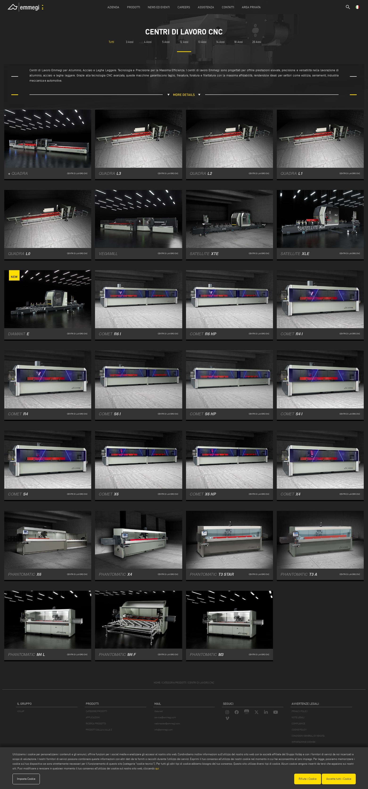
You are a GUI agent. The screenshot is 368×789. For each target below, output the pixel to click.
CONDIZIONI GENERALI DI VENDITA (308, 735)
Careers (184, 7)
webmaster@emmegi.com (167, 723)
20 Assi (256, 42)
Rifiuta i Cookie (308, 778)
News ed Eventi (159, 7)
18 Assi (238, 42)
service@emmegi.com (165, 717)
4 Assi (148, 42)
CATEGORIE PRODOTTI (96, 711)
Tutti (111, 42)
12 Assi (184, 42)
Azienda (113, 7)
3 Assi (129, 42)
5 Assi (166, 42)
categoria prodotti (174, 682)
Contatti (228, 7)
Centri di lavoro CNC (201, 682)
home (157, 682)
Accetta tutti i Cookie (338, 778)
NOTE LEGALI (298, 717)
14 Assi (220, 42)
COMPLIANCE (298, 723)
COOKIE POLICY (299, 729)
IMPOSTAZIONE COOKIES (303, 742)
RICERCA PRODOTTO (96, 723)
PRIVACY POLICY (300, 711)
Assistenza (206, 7)
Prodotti (133, 7)
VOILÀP (20, 711)
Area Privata (251, 7)
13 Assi (202, 42)
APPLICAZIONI (93, 717)
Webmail (158, 711)
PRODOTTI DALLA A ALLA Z (99, 729)
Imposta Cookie (26, 778)
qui (157, 768)
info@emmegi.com (163, 729)
